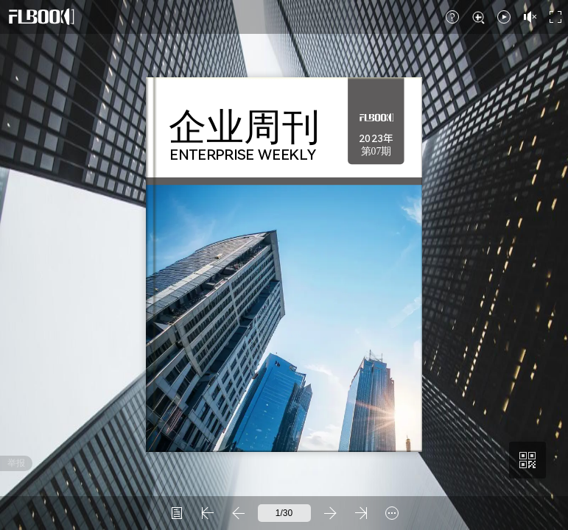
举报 (16, 463)
